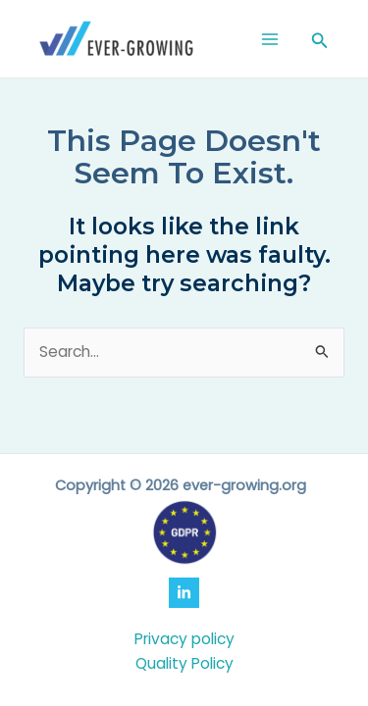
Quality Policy (184, 663)
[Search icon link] (320, 42)
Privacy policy (184, 639)
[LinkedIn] (184, 593)
